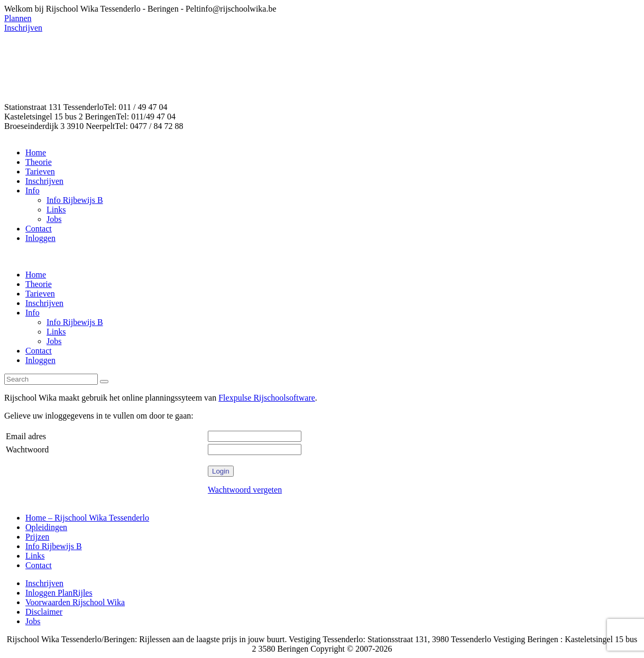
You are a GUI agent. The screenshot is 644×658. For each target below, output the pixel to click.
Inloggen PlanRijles (59, 592)
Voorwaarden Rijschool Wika (75, 602)
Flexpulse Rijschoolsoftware (266, 397)
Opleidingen (46, 527)
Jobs (32, 621)
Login (220, 471)
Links (34, 555)
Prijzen (37, 536)
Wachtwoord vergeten (245, 489)
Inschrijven (44, 583)
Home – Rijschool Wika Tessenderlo (87, 517)
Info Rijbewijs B (53, 546)
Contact (38, 565)
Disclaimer (43, 611)
